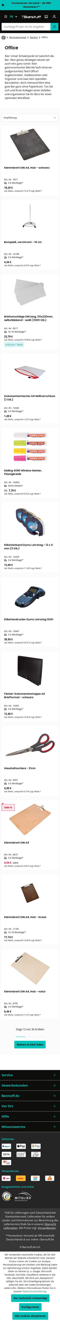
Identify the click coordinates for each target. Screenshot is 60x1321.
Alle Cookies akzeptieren (30, 1316)
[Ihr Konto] (54, 16)
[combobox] (26, 27)
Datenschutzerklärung (34, 1291)
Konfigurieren (30, 1307)
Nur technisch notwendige (30, 1298)
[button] (30, 1075)
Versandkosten (47, 1228)
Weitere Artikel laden (30, 1044)
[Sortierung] (30, 118)
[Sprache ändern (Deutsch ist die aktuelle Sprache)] (15, 16)
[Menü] (6, 16)
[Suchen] (54, 27)
